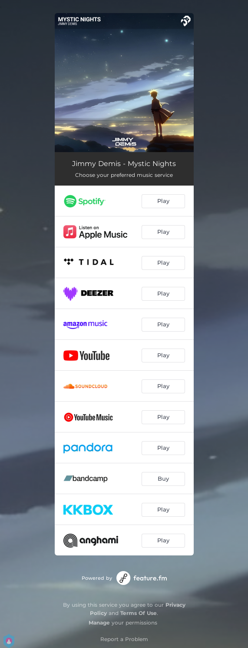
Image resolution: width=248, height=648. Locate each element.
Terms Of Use (138, 613)
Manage (99, 622)
